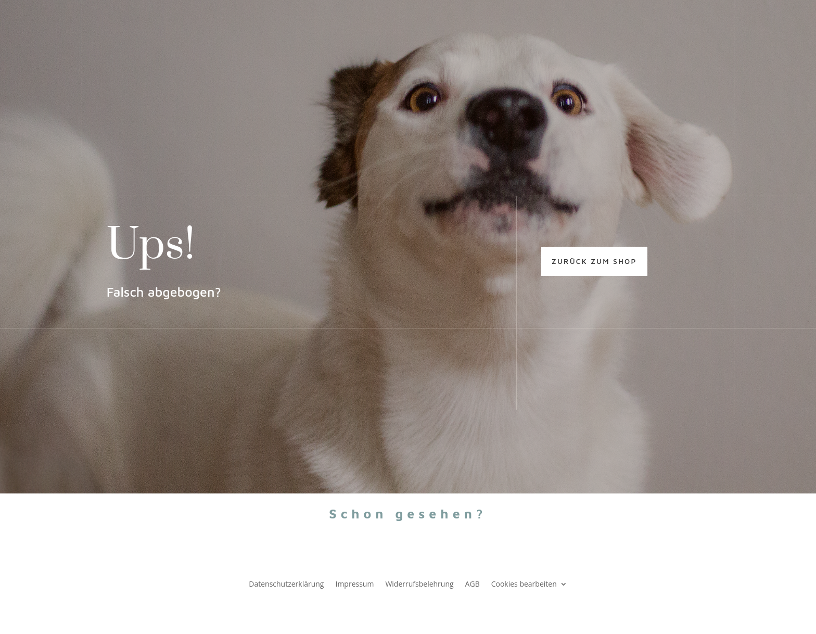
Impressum (354, 583)
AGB (472, 583)
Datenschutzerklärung (286, 583)
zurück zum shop (594, 261)
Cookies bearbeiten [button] (524, 583)
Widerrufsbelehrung (419, 583)
